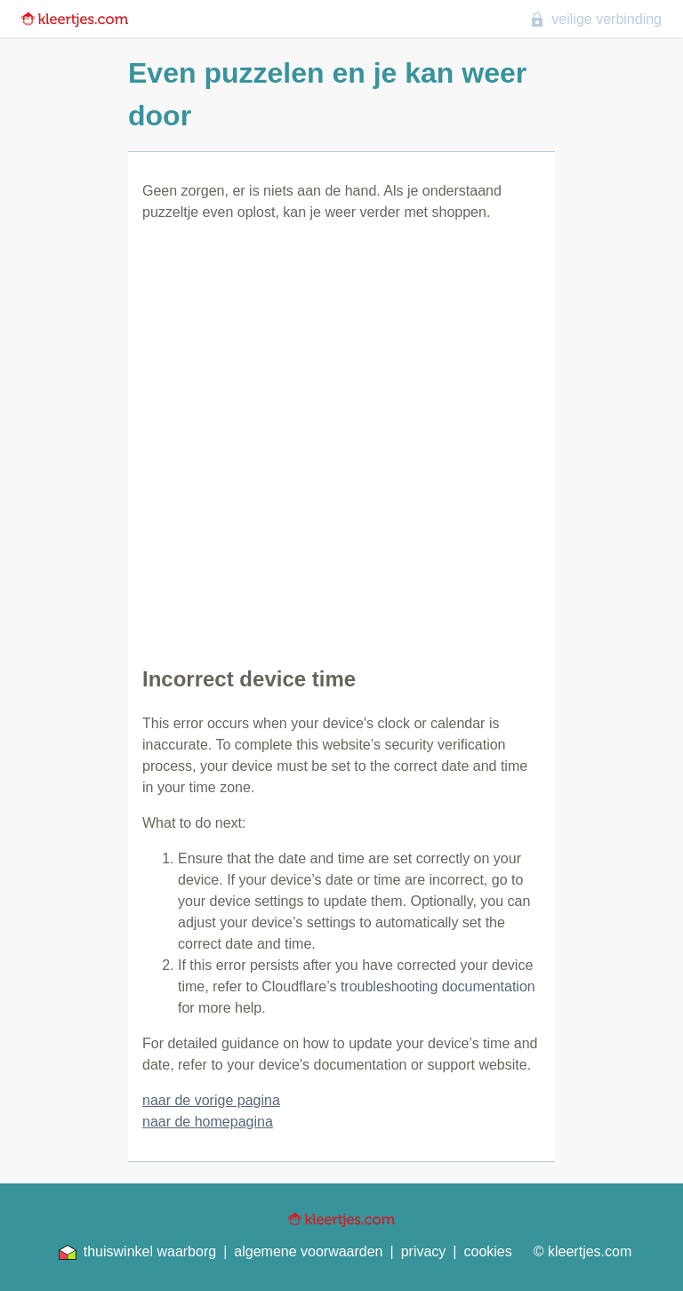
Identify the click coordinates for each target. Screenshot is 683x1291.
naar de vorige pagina (211, 1100)
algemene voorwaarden (308, 1251)
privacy (423, 1251)
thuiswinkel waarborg (137, 1252)
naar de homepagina (207, 1121)
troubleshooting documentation (438, 986)
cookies (488, 1251)
